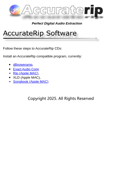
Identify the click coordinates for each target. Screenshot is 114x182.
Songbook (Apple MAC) (30, 81)
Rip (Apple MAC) (25, 73)
